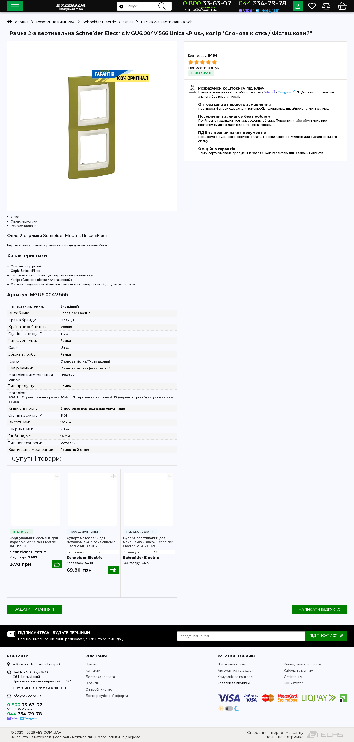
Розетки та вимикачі (234, 683)
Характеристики (24, 221)
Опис (15, 217)
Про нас (92, 664)
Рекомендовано (24, 226)
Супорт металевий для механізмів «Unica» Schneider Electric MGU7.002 (92, 542)
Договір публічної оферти (107, 696)
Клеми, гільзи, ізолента (302, 664)
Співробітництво (99, 689)
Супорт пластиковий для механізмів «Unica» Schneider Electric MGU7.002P (148, 542)
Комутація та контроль (236, 677)
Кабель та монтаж (298, 670)
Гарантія (92, 683)
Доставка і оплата (100, 677)
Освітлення (293, 677)
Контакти (93, 670)
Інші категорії (294, 683)
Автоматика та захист (235, 670)
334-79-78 (268, 4)
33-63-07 (225, 4)
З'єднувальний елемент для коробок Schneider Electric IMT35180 (34, 542)
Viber (268, 92)
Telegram (284, 92)
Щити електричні (232, 664)
